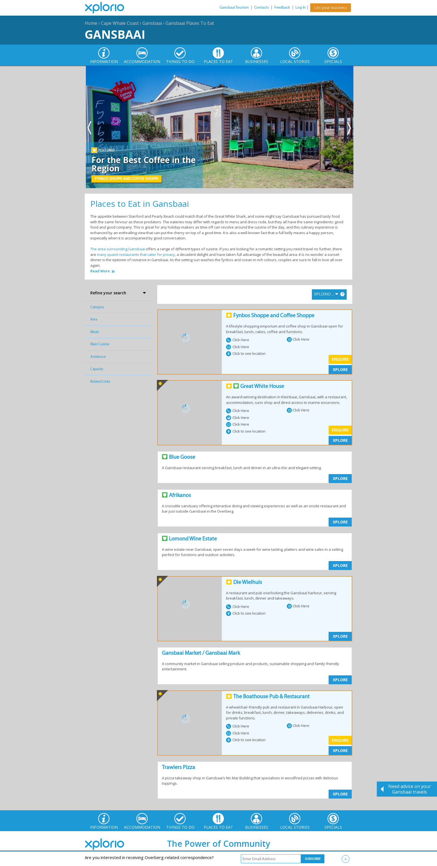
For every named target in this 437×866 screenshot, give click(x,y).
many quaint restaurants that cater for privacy (136, 254)
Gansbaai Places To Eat (190, 23)
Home (91, 23)
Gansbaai (152, 23)
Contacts (261, 7)
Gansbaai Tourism (234, 7)
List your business (330, 7)
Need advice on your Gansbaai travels (409, 789)
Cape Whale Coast (120, 23)
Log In (300, 7)
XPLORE (340, 369)
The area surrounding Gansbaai (117, 248)
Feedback (282, 7)
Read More (100, 271)
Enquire (340, 359)
